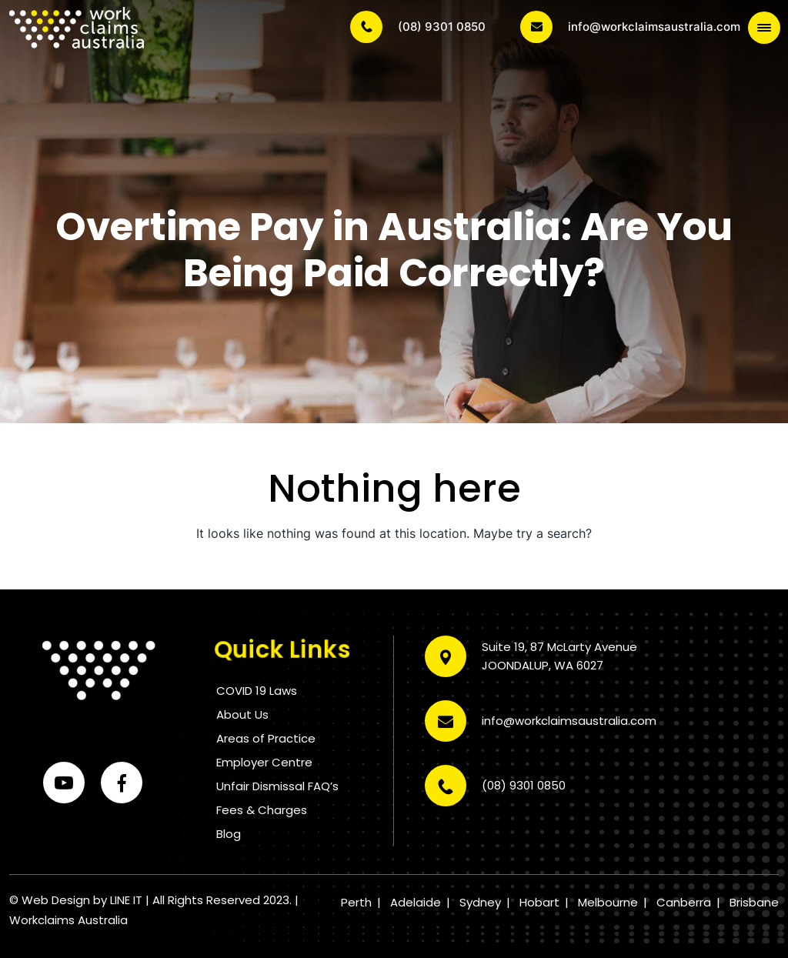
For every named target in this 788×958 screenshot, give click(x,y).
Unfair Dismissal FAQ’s (277, 786)
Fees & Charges (261, 810)
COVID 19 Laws (256, 691)
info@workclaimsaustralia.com (630, 27)
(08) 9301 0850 (418, 27)
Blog (228, 834)
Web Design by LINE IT (82, 900)
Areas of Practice (266, 738)
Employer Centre (264, 762)
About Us (242, 714)
